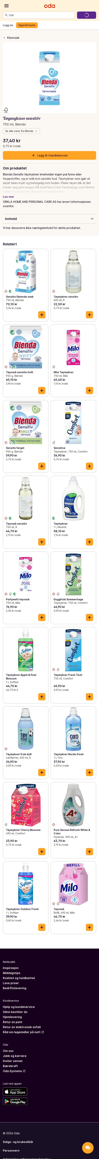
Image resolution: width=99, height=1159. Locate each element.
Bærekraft (10, 1061)
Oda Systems (14, 1067)
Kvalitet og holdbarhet (19, 973)
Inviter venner (13, 1056)
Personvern (11, 1146)
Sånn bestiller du (15, 1007)
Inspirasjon (11, 963)
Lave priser (11, 979)
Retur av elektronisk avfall (22, 1023)
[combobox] (41, 15)
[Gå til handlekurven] (86, 15)
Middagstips (11, 968)
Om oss (8, 1046)
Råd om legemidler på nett (23, 1028)
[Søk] (6, 15)
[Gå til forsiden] (49, 6)
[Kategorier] (6, 5)
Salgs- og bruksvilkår (18, 1137)
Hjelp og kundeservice (19, 1002)
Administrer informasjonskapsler (26, 1155)
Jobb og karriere (14, 1051)
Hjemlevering (12, 1012)
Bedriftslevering (14, 984)
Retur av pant (12, 1017)
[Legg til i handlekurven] (41, 310)
